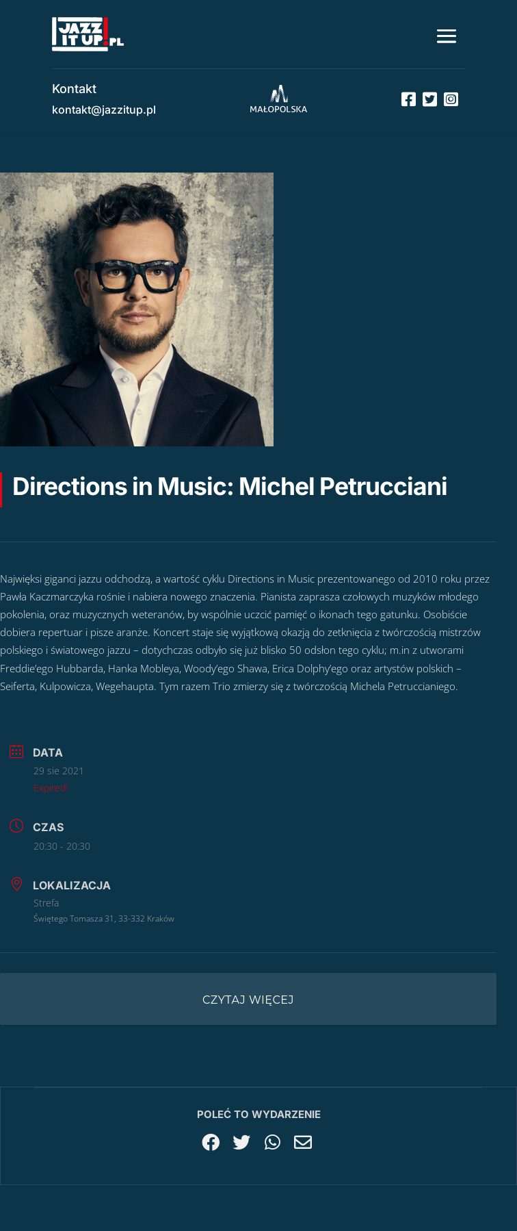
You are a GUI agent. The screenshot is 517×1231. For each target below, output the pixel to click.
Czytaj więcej (248, 999)
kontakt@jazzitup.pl (104, 109)
